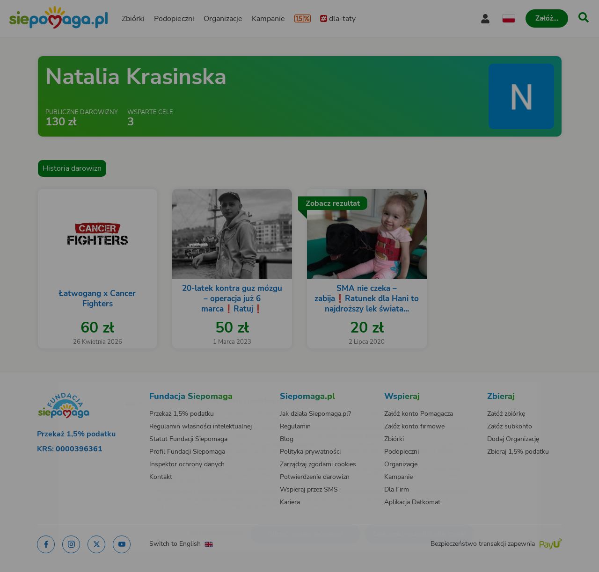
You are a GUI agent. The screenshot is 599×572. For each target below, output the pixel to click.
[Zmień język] (94, 387)
